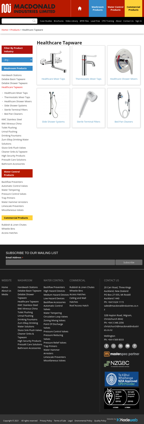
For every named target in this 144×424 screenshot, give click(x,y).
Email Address (14, 257)
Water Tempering (11, 189)
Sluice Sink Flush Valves (14, 147)
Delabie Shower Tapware (14, 83)
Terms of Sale (60, 420)
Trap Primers (8, 197)
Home (80, 8)
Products (15, 29)
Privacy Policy (46, 420)
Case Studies (29, 21)
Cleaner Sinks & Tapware (14, 151)
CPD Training (101, 21)
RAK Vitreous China (12, 123)
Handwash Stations (12, 75)
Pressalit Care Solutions (14, 159)
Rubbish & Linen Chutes (14, 224)
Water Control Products (116, 8)
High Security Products (13, 155)
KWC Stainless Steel (12, 119)
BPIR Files (74, 21)
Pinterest (134, 346)
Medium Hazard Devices (56, 294)
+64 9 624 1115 (116, 302)
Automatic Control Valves (15, 185)
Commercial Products (133, 8)
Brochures (44, 21)
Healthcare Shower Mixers (123, 78)
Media (5, 294)
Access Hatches (10, 232)
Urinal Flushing (9, 131)
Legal (70, 420)
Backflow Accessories (55, 302)
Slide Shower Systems (53, 121)
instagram (113, 346)
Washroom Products (98, 8)
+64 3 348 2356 (116, 322)
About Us (6, 291)
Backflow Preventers (12, 181)
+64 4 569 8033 (116, 339)
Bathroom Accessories (13, 163)
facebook (106, 346)
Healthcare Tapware (12, 87)
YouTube (127, 346)
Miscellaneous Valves (12, 210)
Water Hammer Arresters (15, 202)
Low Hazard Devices (54, 298)
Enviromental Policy (83, 420)
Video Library (59, 21)
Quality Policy (100, 420)
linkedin (120, 346)
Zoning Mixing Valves (54, 320)
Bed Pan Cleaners (124, 121)
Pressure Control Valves (14, 193)
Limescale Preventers (13, 206)
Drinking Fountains (11, 135)
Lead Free (87, 21)
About (114, 21)
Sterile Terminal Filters (88, 121)
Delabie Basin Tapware (13, 79)
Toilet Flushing (9, 127)
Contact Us (126, 21)
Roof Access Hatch (79, 305)
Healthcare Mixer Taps (53, 78)
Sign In (137, 21)
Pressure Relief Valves (55, 342)
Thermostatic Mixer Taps (88, 78)
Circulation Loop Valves (56, 316)
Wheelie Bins (8, 228)
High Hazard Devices (54, 291)
